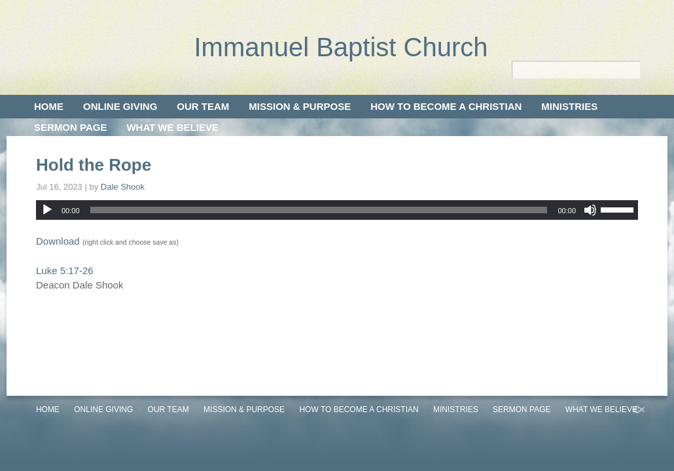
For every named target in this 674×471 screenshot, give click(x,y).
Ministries (569, 106)
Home (48, 106)
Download (58, 241)
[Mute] (590, 210)
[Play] (47, 210)
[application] (337, 210)
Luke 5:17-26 (65, 270)
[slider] (319, 210)
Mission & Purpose (300, 106)
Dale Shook (123, 187)
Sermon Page (70, 127)
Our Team (203, 106)
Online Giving (120, 106)
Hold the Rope (93, 165)
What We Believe (172, 127)
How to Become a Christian (446, 106)
